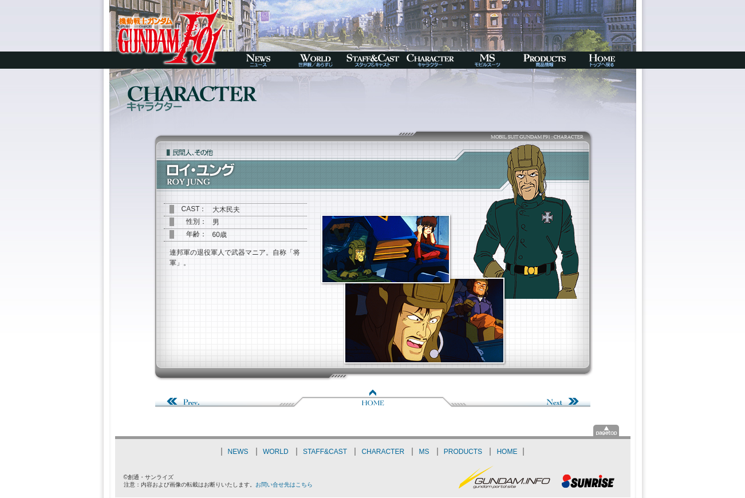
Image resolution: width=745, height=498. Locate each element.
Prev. (224, 398)
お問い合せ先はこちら (284, 484)
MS (424, 452)
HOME (506, 452)
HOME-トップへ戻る (601, 60)
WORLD (276, 452)
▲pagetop (606, 430)
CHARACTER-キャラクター (430, 60)
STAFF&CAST (325, 452)
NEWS (238, 452)
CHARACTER (382, 452)
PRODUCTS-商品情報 (544, 60)
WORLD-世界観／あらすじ (315, 60)
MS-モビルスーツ (487, 60)
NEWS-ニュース (258, 60)
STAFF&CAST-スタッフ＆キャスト (372, 60)
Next (521, 398)
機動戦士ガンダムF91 (169, 34)
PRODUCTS (463, 452)
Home (373, 398)
